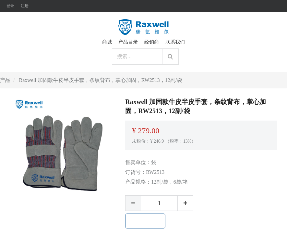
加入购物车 (145, 221)
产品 (5, 80)
